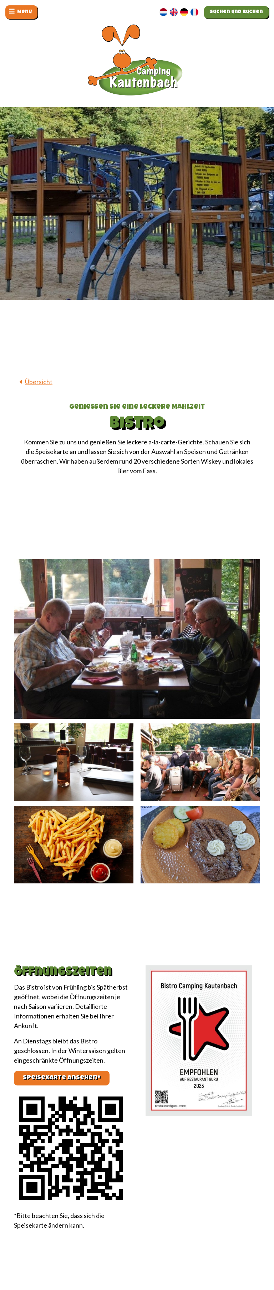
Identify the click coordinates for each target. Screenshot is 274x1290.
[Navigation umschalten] (21, 12)
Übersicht (38, 382)
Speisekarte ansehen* (62, 1078)
